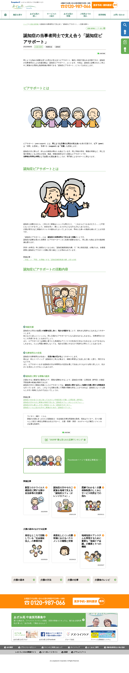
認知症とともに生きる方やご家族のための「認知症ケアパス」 (47, 407)
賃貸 (66, 652)
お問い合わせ (119, 15)
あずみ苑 (24, 6)
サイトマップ (75, 647)
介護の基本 (38, 47)
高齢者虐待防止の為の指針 (116, 647)
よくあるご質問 (93, 647)
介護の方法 (45, 580)
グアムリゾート (80, 652)
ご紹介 (51, 15)
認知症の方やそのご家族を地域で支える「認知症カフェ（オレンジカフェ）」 (53, 402)
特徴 (68, 15)
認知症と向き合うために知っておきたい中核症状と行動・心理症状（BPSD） (53, 400)
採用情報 (102, 15)
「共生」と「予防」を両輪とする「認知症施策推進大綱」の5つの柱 (49, 260)
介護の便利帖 (34, 24)
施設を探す (17, 15)
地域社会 (49, 47)
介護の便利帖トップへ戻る (95, 28)
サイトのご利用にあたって (53, 647)
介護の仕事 (73, 580)
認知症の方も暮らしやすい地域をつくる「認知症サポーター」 (47, 405)
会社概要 (10, 647)
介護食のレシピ (102, 580)
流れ (85, 15)
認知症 (58, 47)
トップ (25, 24)
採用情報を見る (125, 45)
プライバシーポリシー (28, 647)
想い (34, 15)
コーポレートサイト (50, 652)
